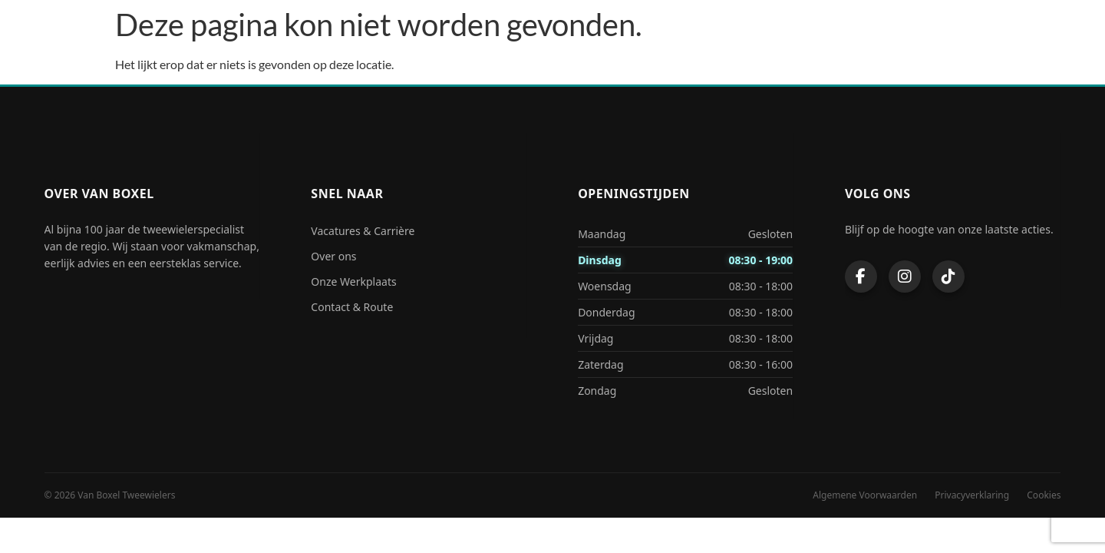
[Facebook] (861, 276)
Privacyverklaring (972, 495)
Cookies (1043, 495)
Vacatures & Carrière (362, 231)
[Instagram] (905, 276)
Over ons (333, 256)
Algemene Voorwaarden (865, 495)
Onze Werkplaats (353, 281)
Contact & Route (352, 307)
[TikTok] (948, 276)
